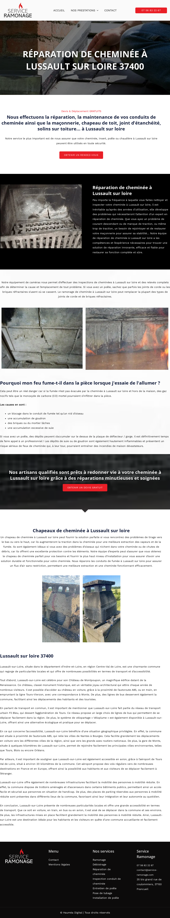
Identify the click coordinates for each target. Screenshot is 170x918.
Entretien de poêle (104, 888)
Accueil (59, 10)
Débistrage (99, 864)
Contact (110, 10)
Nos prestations (84, 10)
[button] (96, 10)
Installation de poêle (106, 897)
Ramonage (99, 859)
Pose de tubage (102, 893)
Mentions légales (59, 864)
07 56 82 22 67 (146, 865)
